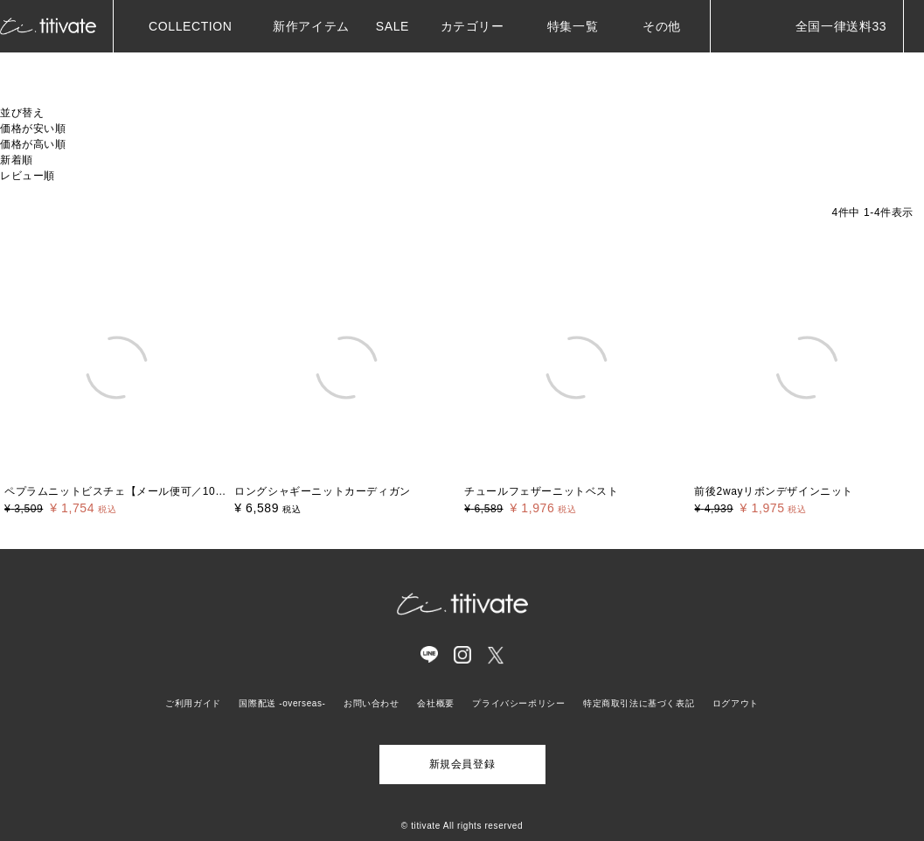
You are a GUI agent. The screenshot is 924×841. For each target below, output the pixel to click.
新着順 (16, 160)
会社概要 (435, 703)
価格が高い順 (33, 144)
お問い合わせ (371, 703)
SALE (391, 26)
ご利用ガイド (193, 703)
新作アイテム (307, 26)
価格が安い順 (33, 128)
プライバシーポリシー (518, 703)
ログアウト (735, 703)
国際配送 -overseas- (282, 703)
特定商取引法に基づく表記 (638, 703)
